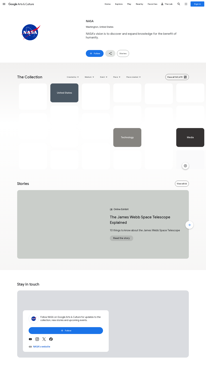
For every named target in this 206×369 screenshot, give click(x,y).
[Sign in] (197, 4)
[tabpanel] (33, 126)
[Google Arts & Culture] (21, 4)
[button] (4, 4)
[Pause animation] (185, 165)
